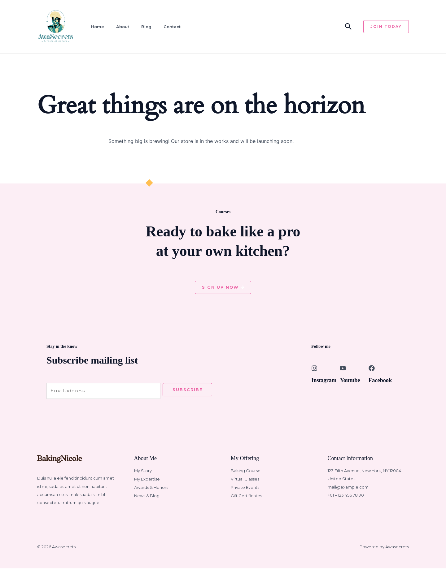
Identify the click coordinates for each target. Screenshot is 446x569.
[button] (348, 27)
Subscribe (188, 389)
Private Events (245, 487)
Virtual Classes (245, 479)
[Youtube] (343, 368)
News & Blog (147, 495)
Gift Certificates (246, 495)
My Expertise (147, 479)
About (120, 26)
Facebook (381, 380)
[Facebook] (372, 368)
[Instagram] (314, 368)
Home (96, 26)
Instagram (324, 380)
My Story (143, 471)
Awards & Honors (151, 487)
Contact (168, 26)
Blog (143, 26)
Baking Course (245, 471)
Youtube (350, 380)
